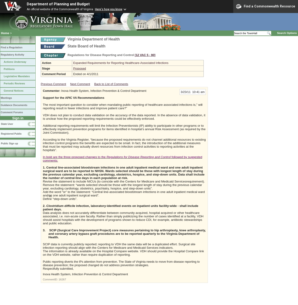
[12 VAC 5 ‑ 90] (145, 55)
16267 (62, 279)
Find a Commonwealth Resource (265, 6)
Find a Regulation (11, 47)
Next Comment (80, 84)
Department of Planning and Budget (58, 4)
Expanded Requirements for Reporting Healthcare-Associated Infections (120, 63)
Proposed (79, 68)
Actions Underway (15, 61)
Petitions (9, 69)
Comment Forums (12, 112)
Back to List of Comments (111, 84)
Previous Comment (53, 84)
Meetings (6, 97)
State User (7, 124)
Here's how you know (108, 9)
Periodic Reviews (14, 83)
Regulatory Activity (12, 54)
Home (5, 33)
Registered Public (11, 133)
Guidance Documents (14, 105)
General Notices (14, 90)
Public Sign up (9, 143)
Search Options (287, 33)
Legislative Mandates (17, 76)
